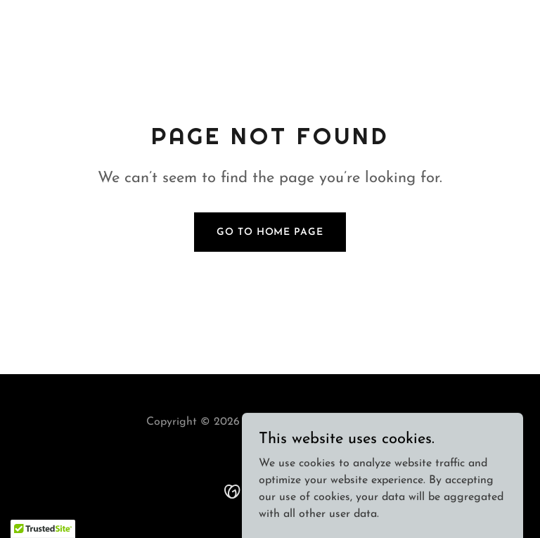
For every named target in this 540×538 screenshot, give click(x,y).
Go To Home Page (270, 232)
